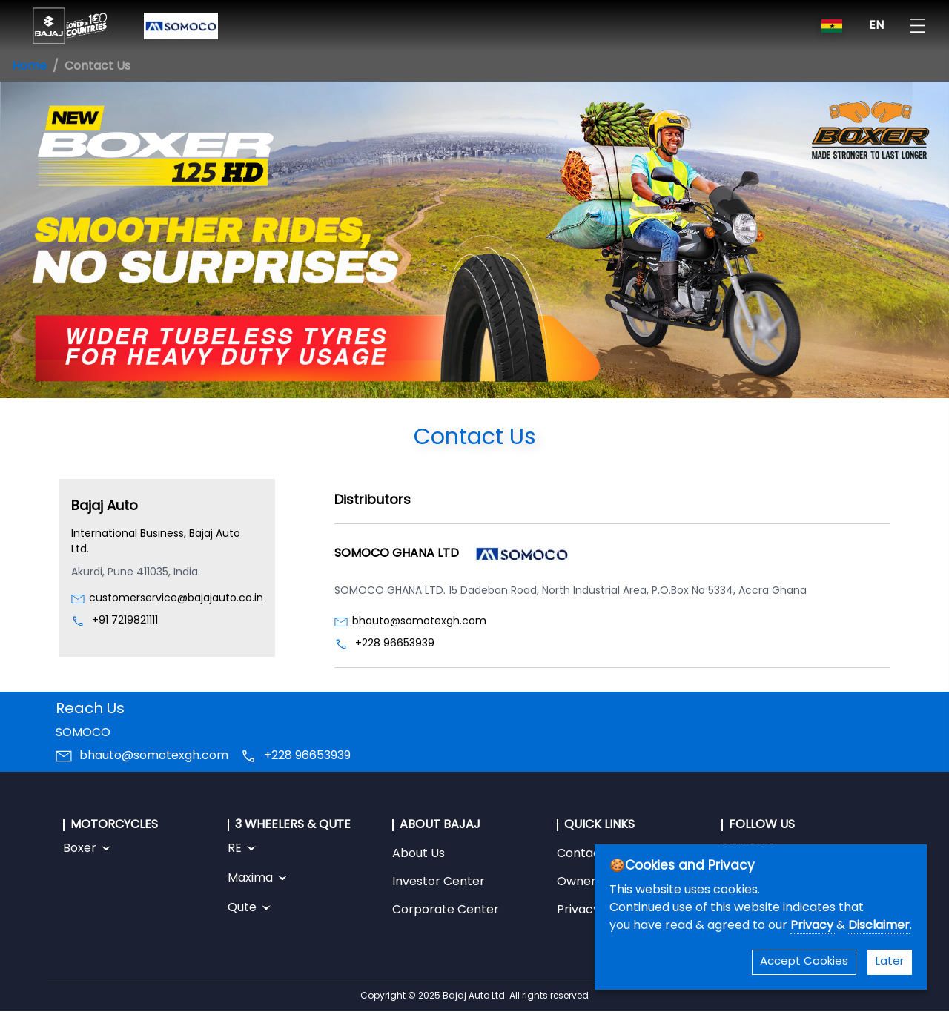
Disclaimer (879, 926)
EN (876, 26)
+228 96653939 (394, 643)
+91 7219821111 (125, 620)
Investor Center (438, 882)
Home (29, 67)
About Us (418, 854)
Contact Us (590, 854)
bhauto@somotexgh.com (419, 621)
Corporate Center (445, 910)
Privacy (813, 926)
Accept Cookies (804, 962)
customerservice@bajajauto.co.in (176, 598)
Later (890, 962)
